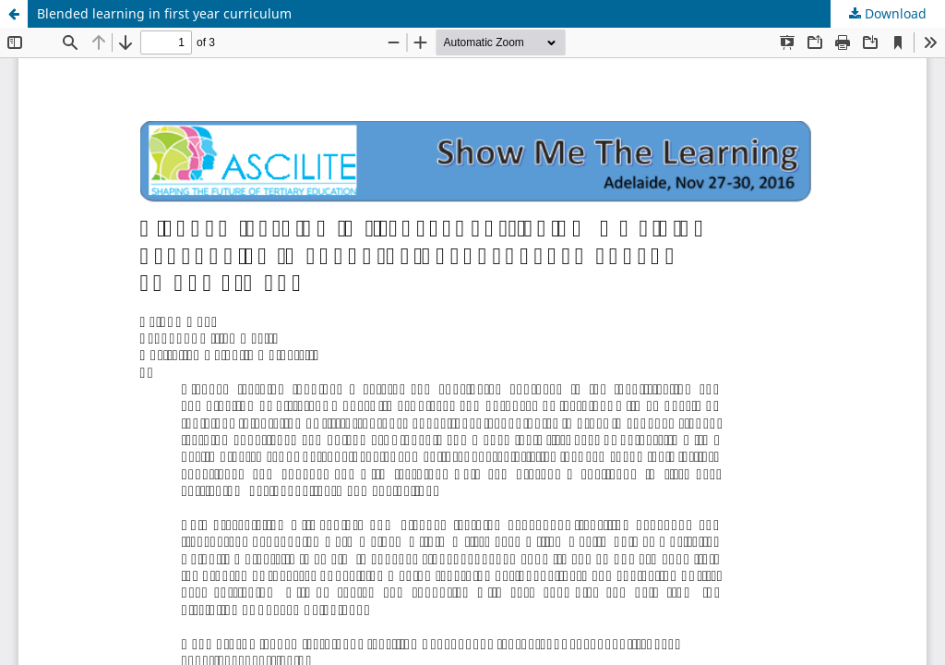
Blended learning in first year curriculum (164, 13)
